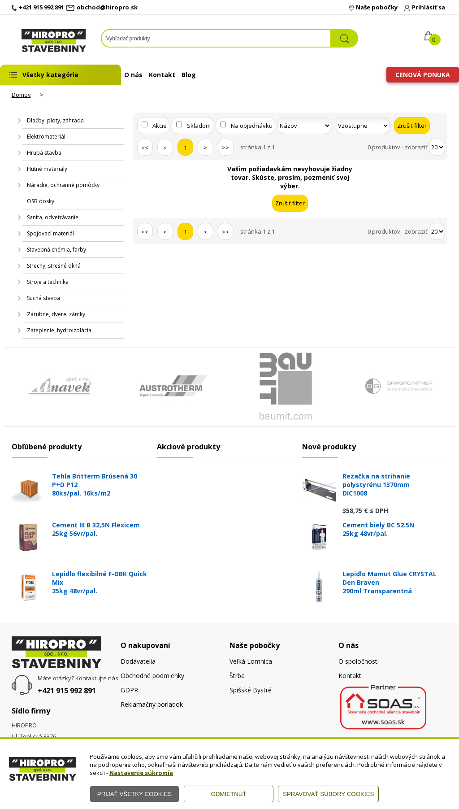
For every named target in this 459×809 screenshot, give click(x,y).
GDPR (129, 690)
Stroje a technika (48, 282)
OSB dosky (40, 201)
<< (144, 148)
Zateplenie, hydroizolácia (59, 330)
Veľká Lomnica (251, 661)
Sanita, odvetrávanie (52, 217)
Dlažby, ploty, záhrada (55, 120)
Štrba (237, 675)
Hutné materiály (47, 169)
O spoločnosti (358, 661)
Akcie (159, 126)
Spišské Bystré (251, 690)
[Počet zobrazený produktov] (437, 147)
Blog (189, 74)
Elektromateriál (46, 136)
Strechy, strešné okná (54, 266)
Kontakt (162, 74)
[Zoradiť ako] (363, 125)
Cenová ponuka (422, 74)
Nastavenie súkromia (141, 773)
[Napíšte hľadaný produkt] (216, 38)
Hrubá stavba (44, 153)
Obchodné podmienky (152, 675)
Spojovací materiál (50, 233)
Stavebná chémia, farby (56, 249)
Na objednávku (252, 126)
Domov (21, 95)
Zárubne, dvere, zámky (56, 314)
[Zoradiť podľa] (304, 125)
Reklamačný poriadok (152, 704)
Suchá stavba (43, 298)
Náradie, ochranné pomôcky (63, 185)
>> (225, 148)
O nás (133, 74)
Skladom (199, 126)
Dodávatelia (138, 661)
